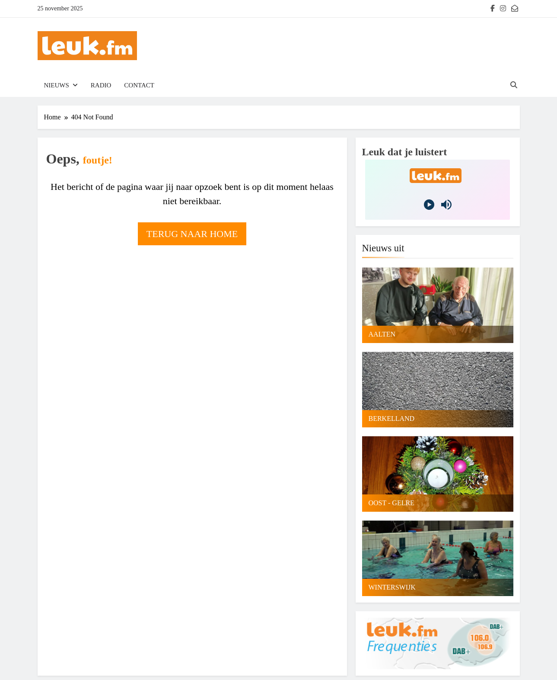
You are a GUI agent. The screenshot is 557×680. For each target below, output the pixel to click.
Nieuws (56, 85)
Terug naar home (192, 233)
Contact (139, 85)
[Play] (429, 204)
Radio (101, 85)
